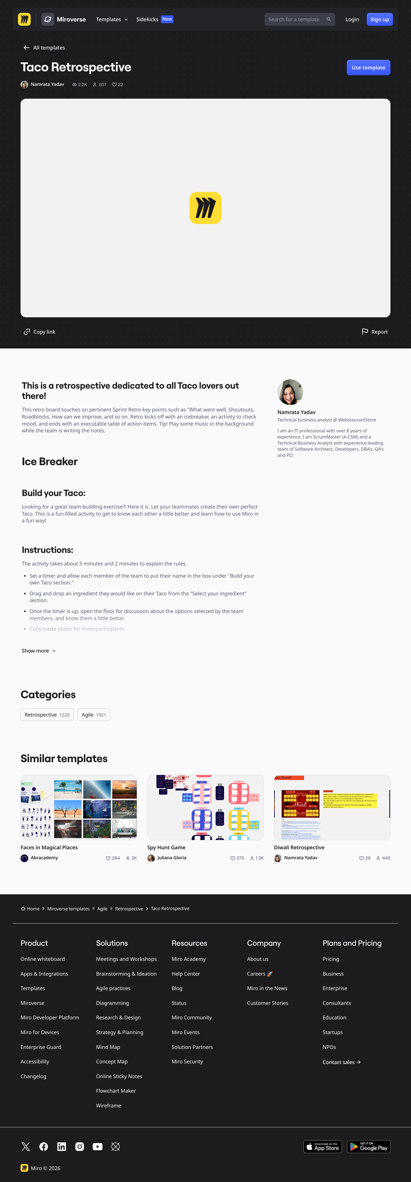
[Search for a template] (300, 19)
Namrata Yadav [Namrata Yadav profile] (301, 858)
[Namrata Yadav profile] (42, 84)
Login (352, 19)
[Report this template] (374, 331)
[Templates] (112, 19)
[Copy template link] (39, 331)
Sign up (380, 19)
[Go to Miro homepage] (24, 19)
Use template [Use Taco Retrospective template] (368, 67)
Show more (39, 650)
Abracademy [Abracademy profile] (44, 858)
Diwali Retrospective (299, 847)
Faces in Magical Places (49, 847)
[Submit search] (329, 19)
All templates (44, 47)
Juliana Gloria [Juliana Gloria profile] (172, 858)
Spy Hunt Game (166, 847)
